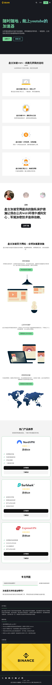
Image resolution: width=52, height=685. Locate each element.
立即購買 (26, 467)
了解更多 (26, 472)
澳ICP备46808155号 (36, 682)
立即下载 (26, 226)
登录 (40, 2)
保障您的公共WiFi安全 (26, 333)
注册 (46, 2)
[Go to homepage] (5, 2)
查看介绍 (18, 39)
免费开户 (7, 39)
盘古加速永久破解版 (16, 682)
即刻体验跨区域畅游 (26, 269)
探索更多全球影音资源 (26, 383)
